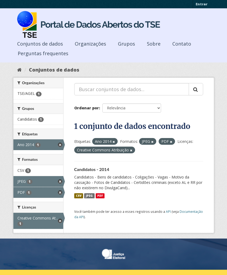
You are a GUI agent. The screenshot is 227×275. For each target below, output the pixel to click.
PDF (100, 196)
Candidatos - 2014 (91, 169)
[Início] (19, 69)
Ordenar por (86, 107)
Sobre (154, 43)
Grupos (126, 43)
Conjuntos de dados (40, 43)
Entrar (201, 4)
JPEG (89, 196)
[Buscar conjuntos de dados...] (131, 89)
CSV (78, 196)
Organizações (90, 43)
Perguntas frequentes (43, 53)
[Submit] (196, 89)
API (168, 211)
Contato (181, 43)
